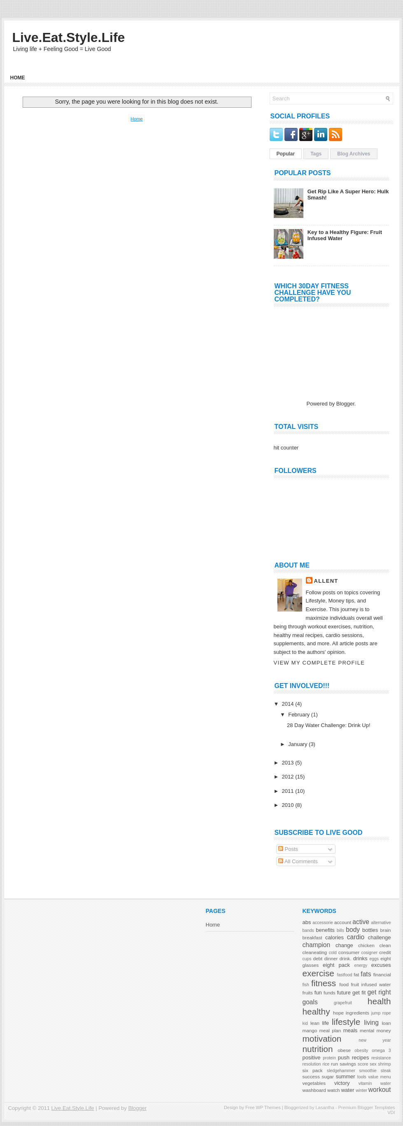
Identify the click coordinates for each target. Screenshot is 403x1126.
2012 (289, 777)
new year (375, 1040)
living (371, 1022)
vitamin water (375, 1083)
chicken (366, 945)
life (325, 1023)
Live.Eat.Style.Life (68, 37)
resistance (381, 1058)
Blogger (345, 404)
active (360, 921)
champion (317, 944)
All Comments (298, 861)
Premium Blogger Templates (366, 1107)
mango (310, 1030)
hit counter (286, 448)
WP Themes (268, 1107)
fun (318, 992)
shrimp (384, 1064)
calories (334, 937)
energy (360, 965)
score (363, 1064)
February (299, 714)
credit (385, 952)
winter (361, 1090)
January (298, 744)
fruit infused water (371, 984)
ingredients (357, 1012)
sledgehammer (341, 1070)
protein (329, 1058)
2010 (289, 805)
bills (340, 930)
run (334, 1063)
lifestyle (346, 1021)
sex (373, 1064)
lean (314, 1023)
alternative (381, 922)
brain (385, 930)
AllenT (326, 581)
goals (310, 1002)
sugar (328, 1076)
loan (386, 1023)
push (343, 1057)
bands (308, 930)
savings (348, 1063)
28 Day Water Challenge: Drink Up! (328, 725)
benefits (325, 930)
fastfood (344, 975)
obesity (361, 1050)
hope (338, 1012)
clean (385, 945)
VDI (391, 1112)
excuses (381, 965)
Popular (286, 154)
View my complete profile (319, 663)
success (311, 1076)
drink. (346, 958)
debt (318, 958)
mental (367, 1030)
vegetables (314, 1083)
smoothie (368, 1070)
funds (329, 992)
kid (305, 1023)
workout (379, 1089)
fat (356, 974)
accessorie (322, 922)
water (347, 1090)
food (344, 984)
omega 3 (381, 1050)
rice (325, 1064)
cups (307, 959)
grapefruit (343, 1003)
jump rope (381, 1013)
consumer (348, 952)
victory (342, 1083)
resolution (312, 1064)
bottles (370, 930)
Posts (288, 849)
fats (366, 974)
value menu (379, 1077)
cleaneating (315, 952)
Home (17, 78)
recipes (360, 1057)
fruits (308, 992)
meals (350, 1030)
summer (345, 1076)
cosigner (369, 952)
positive (312, 1057)
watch (333, 1090)
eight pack (336, 965)
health (379, 1001)
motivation (322, 1038)
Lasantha (324, 1107)
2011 (289, 791)
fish (306, 984)
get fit (359, 992)
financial (382, 974)
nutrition (318, 1049)
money (383, 1030)
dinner (331, 958)
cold (333, 952)
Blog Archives (353, 154)
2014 (289, 704)
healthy (316, 1011)
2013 (289, 763)
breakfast (312, 937)
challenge (379, 937)
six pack (313, 1070)
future (343, 992)
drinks (360, 958)
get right (379, 992)
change (344, 945)
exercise (318, 973)
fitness (323, 983)
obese (344, 1050)
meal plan (330, 1030)
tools (361, 1077)
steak (386, 1070)
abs (307, 922)
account (342, 922)
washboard (314, 1090)
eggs (374, 959)
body (353, 929)
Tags (315, 154)
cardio (355, 937)
